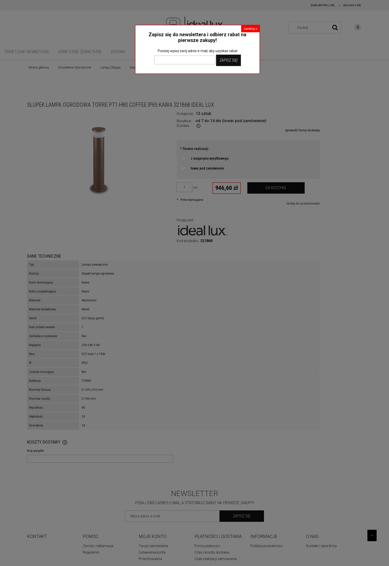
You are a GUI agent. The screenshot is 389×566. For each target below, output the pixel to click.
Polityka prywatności (266, 546)
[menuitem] (27, 52)
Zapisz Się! (229, 60)
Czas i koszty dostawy (211, 552)
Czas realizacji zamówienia (215, 559)
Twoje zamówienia (153, 546)
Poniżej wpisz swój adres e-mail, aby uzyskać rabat (197, 51)
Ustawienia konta (152, 552)
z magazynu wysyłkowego (210, 158)
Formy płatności (207, 546)
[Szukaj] (335, 28)
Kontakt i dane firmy (321, 546)
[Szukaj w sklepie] (317, 27)
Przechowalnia (150, 559)
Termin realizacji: (194, 149)
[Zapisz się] (242, 516)
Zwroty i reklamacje (98, 546)
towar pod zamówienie (207, 168)
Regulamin (91, 552)
